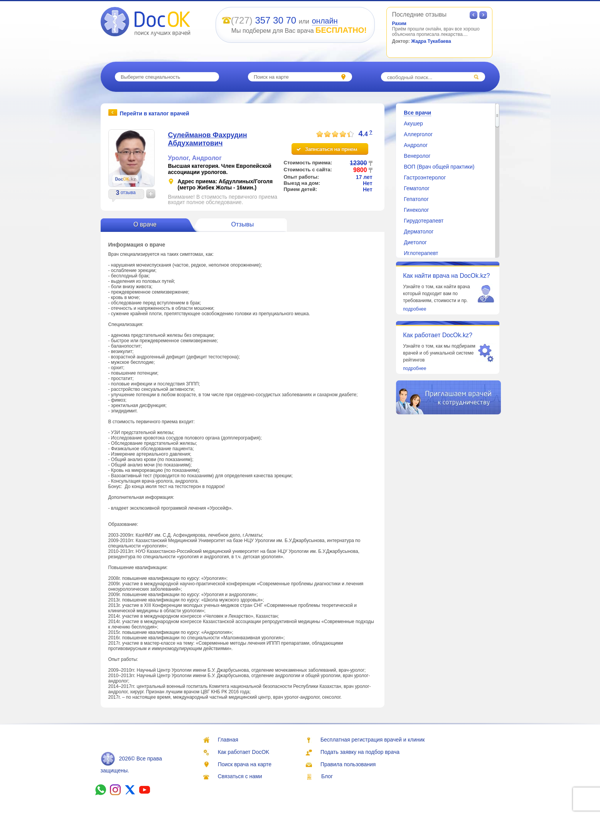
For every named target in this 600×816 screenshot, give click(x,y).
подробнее (414, 309)
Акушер (413, 123)
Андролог (207, 158)
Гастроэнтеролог (425, 177)
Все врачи (417, 113)
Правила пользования (348, 764)
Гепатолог (416, 199)
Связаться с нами (240, 776)
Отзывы (242, 224)
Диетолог (415, 242)
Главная (228, 740)
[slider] (335, 134)
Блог (327, 776)
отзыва (128, 192)
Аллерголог (418, 134)
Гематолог (417, 188)
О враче (145, 224)
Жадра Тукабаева (431, 41)
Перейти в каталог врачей (154, 113)
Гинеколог (416, 210)
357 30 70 (275, 20)
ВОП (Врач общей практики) (439, 167)
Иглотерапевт (421, 253)
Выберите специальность (150, 77)
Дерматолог (418, 231)
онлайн (325, 21)
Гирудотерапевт (423, 221)
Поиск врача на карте (245, 764)
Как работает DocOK (244, 752)
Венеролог (417, 156)
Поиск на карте (271, 77)
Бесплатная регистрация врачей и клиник (372, 740)
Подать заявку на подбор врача (359, 752)
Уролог (178, 158)
